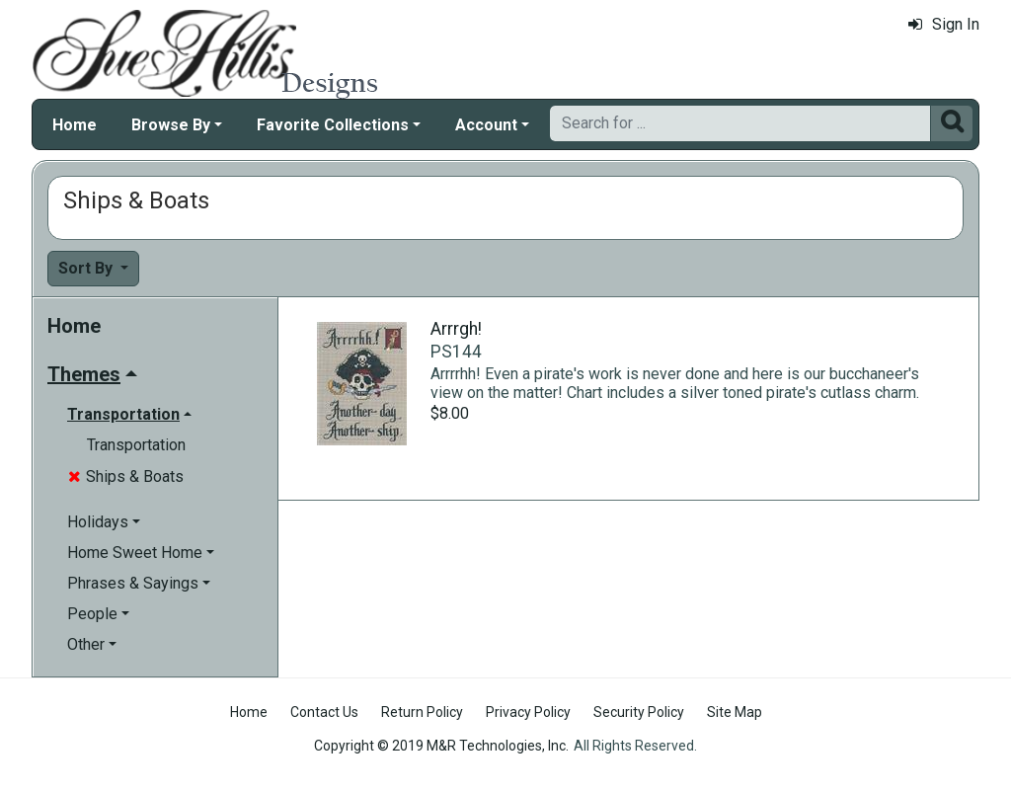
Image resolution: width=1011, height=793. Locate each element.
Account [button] (486, 125)
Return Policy (422, 712)
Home (74, 125)
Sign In (943, 24)
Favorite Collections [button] (333, 125)
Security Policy (638, 712)
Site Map (734, 712)
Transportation (136, 445)
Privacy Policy (528, 712)
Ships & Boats (126, 476)
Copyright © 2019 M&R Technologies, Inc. (441, 745)
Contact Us (324, 712)
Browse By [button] (170, 125)
